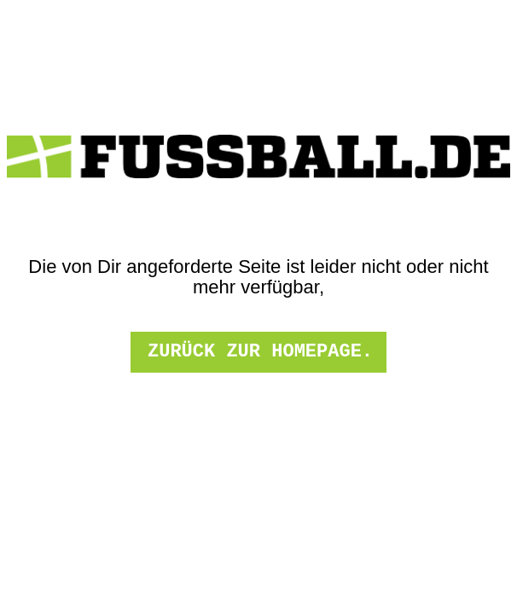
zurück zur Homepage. (260, 351)
